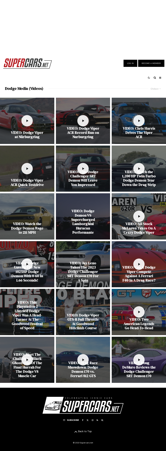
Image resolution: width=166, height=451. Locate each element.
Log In (130, 63)
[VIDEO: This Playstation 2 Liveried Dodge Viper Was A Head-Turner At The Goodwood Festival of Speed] (27, 312)
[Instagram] (92, 420)
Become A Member (151, 63)
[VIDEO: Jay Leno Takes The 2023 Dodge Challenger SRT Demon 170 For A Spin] (83, 264)
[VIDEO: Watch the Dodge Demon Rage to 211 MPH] (27, 216)
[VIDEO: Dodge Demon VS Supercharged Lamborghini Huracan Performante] (83, 216)
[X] (87, 420)
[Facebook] (83, 420)
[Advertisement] (83, 26)
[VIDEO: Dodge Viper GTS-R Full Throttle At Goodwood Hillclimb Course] (83, 312)
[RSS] (97, 420)
